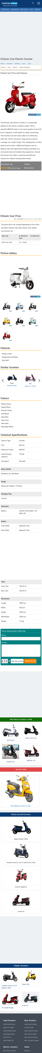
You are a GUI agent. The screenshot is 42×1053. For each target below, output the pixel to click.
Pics (9, 67)
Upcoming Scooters (30, 1024)
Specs (15, 67)
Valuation (37, 10)
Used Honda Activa (9, 1024)
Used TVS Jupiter (8, 1028)
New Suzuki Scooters (31, 1037)
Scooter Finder (21, 769)
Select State (33, 3)
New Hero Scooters (30, 1034)
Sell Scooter (5, 10)
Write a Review (28, 168)
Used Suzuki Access (9, 1031)
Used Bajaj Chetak (9, 1034)
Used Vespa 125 (8, 1041)
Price (3, 67)
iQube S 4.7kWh (30, 386)
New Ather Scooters (9, 1051)
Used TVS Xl (7, 1037)
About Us (27, 1051)
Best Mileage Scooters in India (20, 790)
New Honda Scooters (31, 1031)
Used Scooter (15, 10)
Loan (31, 10)
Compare (27, 164)
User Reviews (24, 67)
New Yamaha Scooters (31, 1041)
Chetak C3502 (12, 386)
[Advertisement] (21, 34)
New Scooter (24, 10)
